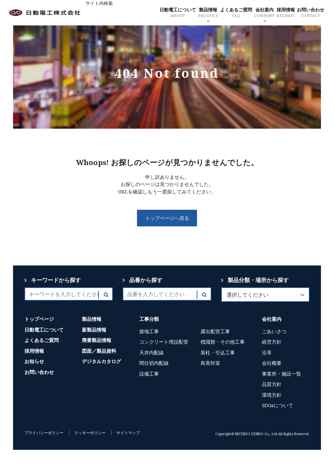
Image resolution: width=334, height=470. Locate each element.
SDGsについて (277, 405)
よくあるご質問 (227, 13)
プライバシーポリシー (44, 432)
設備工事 (149, 373)
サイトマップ (128, 432)
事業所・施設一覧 (281, 373)
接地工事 (149, 331)
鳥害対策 (210, 363)
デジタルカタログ (101, 361)
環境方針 (271, 395)
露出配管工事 (215, 331)
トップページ (39, 319)
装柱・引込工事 (218, 352)
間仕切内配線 (154, 363)
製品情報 (198, 13)
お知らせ (34, 361)
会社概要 (271, 363)
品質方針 (271, 384)
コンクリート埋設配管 (163, 341)
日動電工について (166, 13)
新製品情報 (94, 329)
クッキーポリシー (90, 432)
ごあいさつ (274, 331)
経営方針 (271, 341)
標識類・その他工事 (223, 341)
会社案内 (257, 13)
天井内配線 (151, 352)
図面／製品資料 (99, 351)
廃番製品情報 (96, 340)
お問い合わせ (305, 13)
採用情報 (279, 13)
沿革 (267, 352)
